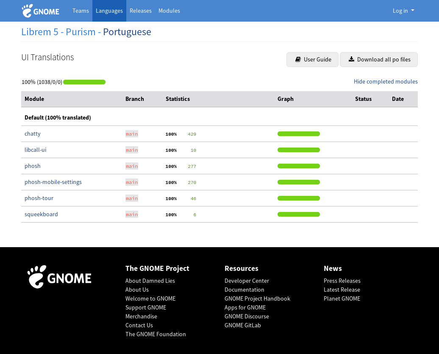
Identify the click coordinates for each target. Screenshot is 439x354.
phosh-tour (39, 198)
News (333, 268)
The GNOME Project (157, 268)
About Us (137, 289)
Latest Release (342, 289)
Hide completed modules (386, 81)
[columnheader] (71, 99)
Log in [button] (401, 10)
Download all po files (380, 59)
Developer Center (247, 280)
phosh (33, 166)
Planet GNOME (342, 298)
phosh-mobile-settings (53, 182)
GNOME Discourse (247, 316)
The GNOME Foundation (155, 334)
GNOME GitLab (243, 325)
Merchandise (141, 316)
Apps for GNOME (245, 307)
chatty (33, 133)
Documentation (244, 289)
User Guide (313, 59)
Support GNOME (145, 307)
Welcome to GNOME (150, 298)
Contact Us (139, 325)
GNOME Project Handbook (257, 298)
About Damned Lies (150, 280)
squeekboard (41, 214)
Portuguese (127, 31)
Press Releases (342, 280)
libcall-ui (35, 149)
